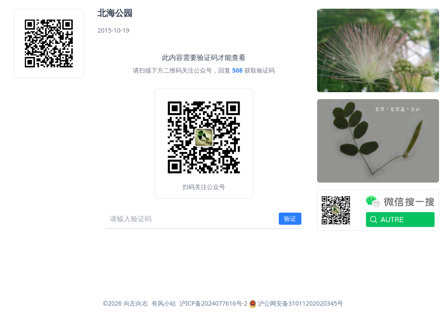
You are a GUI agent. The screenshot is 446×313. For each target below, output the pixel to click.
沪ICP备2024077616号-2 (213, 303)
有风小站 (164, 303)
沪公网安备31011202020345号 (296, 303)
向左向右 (136, 303)
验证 (290, 218)
